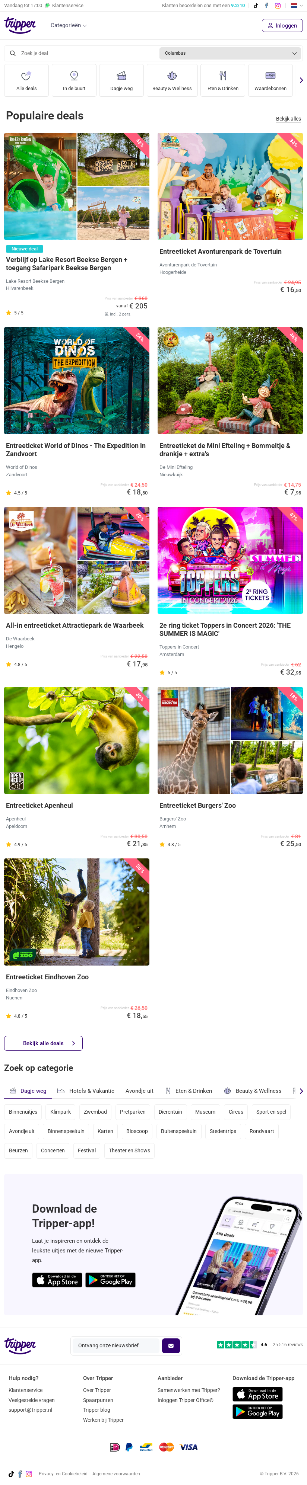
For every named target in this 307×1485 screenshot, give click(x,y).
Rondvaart (263, 1132)
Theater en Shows (130, 1152)
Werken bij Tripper (103, 1420)
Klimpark (60, 1112)
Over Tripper (97, 1390)
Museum (206, 1112)
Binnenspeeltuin (66, 1132)
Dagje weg (121, 78)
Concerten (53, 1152)
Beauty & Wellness (174, 78)
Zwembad (95, 1112)
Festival (87, 1152)
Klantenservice (25, 1390)
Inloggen (282, 25)
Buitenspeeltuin (180, 1132)
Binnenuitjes (23, 1112)
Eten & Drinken (226, 78)
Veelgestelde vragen (32, 1400)
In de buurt (73, 78)
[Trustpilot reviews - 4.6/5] (260, 1345)
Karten (106, 1132)
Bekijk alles (288, 119)
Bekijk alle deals (49, 1043)
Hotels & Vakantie (85, 1089)
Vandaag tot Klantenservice (43, 5)
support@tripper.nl (30, 1410)
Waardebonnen (275, 78)
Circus (237, 1112)
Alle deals (26, 78)
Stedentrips (224, 1132)
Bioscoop (138, 1132)
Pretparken (133, 1112)
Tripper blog (96, 1410)
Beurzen (18, 1152)
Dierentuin (171, 1112)
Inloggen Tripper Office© (185, 1400)
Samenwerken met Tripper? (189, 1390)
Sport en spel (273, 1112)
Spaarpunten (98, 1400)
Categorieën (66, 25)
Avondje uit (140, 1091)
